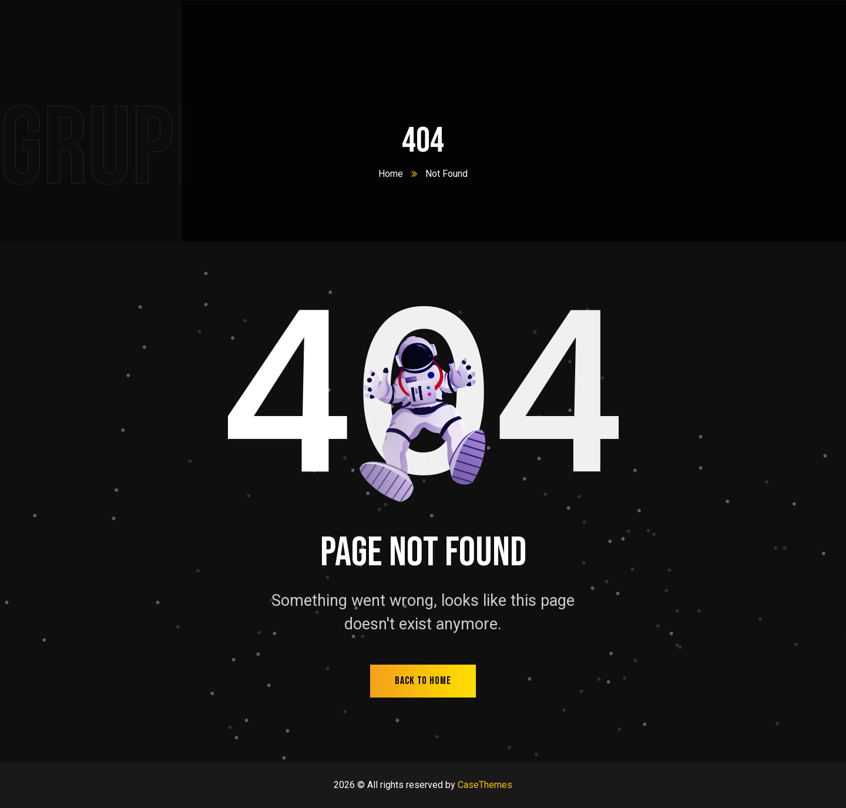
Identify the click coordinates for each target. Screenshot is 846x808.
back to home (423, 681)
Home (390, 173)
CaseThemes (485, 784)
